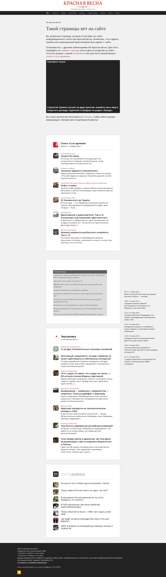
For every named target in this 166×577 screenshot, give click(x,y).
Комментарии (92, 13)
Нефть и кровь (69, 185)
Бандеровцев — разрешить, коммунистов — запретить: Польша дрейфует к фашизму (85, 392)
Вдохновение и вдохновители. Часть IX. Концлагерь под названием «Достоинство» (84, 216)
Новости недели (68, 168)
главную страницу (70, 50)
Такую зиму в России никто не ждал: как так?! (84, 490)
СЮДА (47, 567)
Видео (63, 13)
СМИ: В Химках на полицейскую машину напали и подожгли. (87, 527)
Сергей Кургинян (68, 153)
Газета (102, 13)
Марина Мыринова (69, 371)
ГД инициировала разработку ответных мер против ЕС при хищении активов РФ (140, 350)
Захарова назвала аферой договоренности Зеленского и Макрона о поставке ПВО (137, 306)
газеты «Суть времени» (58, 56)
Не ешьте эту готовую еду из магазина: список (85, 483)
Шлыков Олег (66, 406)
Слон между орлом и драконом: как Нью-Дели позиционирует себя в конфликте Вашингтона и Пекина (86, 441)
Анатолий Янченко (69, 423)
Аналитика (72, 13)
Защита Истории (70, 156)
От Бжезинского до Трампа (75, 200)
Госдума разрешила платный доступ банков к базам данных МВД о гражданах (140, 361)
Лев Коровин (66, 212)
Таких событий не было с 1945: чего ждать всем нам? (86, 512)
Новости (55, 13)
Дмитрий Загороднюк (70, 388)
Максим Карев (84, 183)
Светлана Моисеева (69, 183)
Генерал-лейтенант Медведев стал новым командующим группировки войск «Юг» (139, 317)
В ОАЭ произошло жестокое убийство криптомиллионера (80, 505)
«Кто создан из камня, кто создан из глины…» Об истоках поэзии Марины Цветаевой (85, 375)
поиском (87, 116)
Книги (110, 13)
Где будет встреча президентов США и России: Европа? (85, 520)
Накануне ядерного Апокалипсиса (79, 170)
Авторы (82, 13)
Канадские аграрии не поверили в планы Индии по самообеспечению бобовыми (139, 329)
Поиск (117, 13)
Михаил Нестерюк (68, 230)
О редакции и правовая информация (32, 562)
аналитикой (79, 53)
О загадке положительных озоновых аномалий (86, 349)
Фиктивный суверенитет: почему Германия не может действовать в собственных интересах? (86, 357)
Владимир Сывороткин (71, 347)
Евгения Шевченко (99, 183)
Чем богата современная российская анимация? (87, 425)
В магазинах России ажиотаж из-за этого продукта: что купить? (82, 498)
